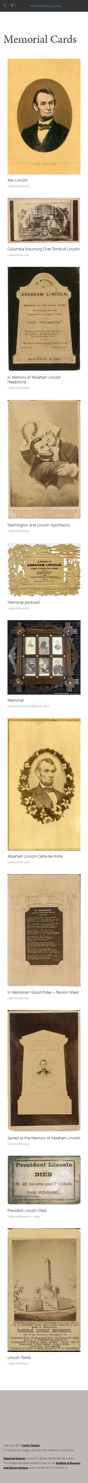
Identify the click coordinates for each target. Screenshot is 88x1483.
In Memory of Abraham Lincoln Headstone (34, 379)
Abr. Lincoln (18, 180)
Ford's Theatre (31, 1445)
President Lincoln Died (27, 1210)
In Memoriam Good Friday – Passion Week (43, 992)
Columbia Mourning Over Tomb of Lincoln (44, 249)
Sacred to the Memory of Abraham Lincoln (44, 1137)
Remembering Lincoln (33, 1420)
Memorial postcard (24, 602)
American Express (14, 1458)
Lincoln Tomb (19, 1357)
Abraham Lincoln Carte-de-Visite (35, 856)
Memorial (16, 700)
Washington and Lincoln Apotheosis (39, 525)
